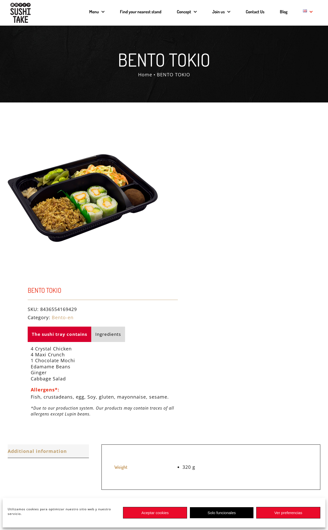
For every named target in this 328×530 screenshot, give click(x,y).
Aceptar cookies (155, 513)
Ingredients (108, 334)
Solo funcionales (222, 513)
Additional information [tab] (37, 451)
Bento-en (63, 317)
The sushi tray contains (59, 334)
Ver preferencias (288, 513)
